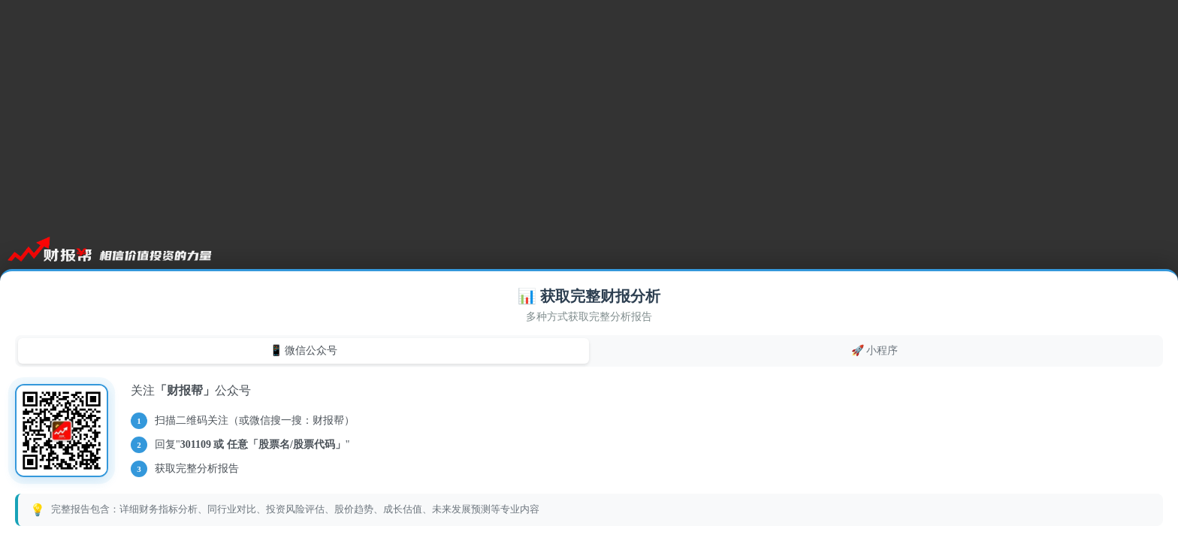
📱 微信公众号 (304, 350)
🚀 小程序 (875, 350)
